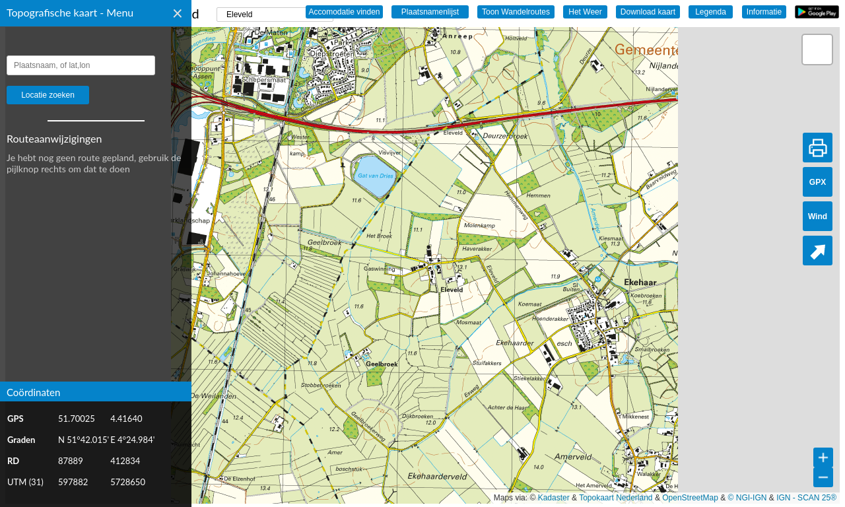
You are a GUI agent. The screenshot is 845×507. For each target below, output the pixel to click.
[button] (817, 49)
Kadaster (554, 497)
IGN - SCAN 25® (806, 497)
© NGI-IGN (747, 497)
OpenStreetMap (690, 497)
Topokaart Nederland (615, 497)
